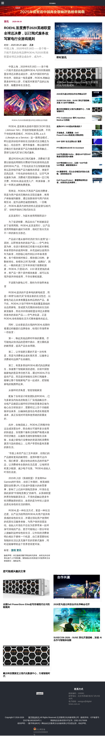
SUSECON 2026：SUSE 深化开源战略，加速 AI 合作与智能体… (74, 101)
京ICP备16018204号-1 (32, 720)
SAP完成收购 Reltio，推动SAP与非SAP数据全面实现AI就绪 (74, 155)
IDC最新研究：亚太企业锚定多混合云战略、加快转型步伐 (73, 173)
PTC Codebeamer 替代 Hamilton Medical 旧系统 (71, 119)
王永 (31, 45)
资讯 (6, 21)
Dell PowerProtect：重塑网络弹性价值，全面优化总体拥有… (72, 181)
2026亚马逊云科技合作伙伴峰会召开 (72, 94)
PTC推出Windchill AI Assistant (70, 148)
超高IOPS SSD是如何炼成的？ (69, 126)
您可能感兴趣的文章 (14, 571)
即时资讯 (62, 57)
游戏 (13, 550)
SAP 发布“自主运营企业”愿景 (69, 141)
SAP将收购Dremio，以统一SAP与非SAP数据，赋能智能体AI (72, 164)
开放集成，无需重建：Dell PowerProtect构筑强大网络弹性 (70, 134)
